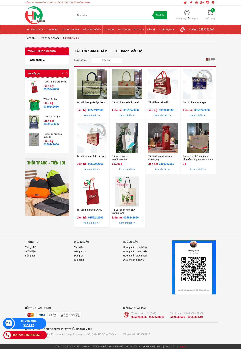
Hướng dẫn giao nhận (135, 255)
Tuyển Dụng (166, 29)
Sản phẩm (30, 255)
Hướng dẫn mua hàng (135, 247)
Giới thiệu (52, 29)
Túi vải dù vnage (52, 116)
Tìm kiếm (79, 247)
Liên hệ (151, 29)
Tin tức (139, 29)
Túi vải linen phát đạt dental (91, 102)
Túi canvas (124, 29)
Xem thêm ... (37, 59)
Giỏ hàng (79, 259)
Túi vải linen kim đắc (158, 102)
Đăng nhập (181, 18)
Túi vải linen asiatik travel (125, 102)
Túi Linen (109, 29)
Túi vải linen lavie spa (194, 102)
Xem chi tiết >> (92, 115)
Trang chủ (35, 29)
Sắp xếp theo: (80, 60)
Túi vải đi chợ (50, 99)
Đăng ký (193, 18)
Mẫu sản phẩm (92, 29)
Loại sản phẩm (70, 29)
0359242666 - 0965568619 (148, 317)
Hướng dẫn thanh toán (135, 251)
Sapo (183, 346)
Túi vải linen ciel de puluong (91, 156)
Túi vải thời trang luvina (89, 209)
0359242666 (95, 110)
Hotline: (201, 29)
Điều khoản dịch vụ (133, 259)
